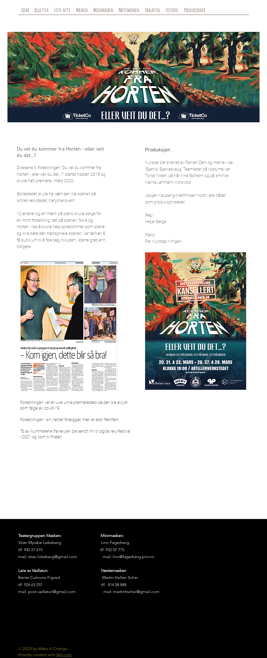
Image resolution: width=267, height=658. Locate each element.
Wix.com (64, 655)
